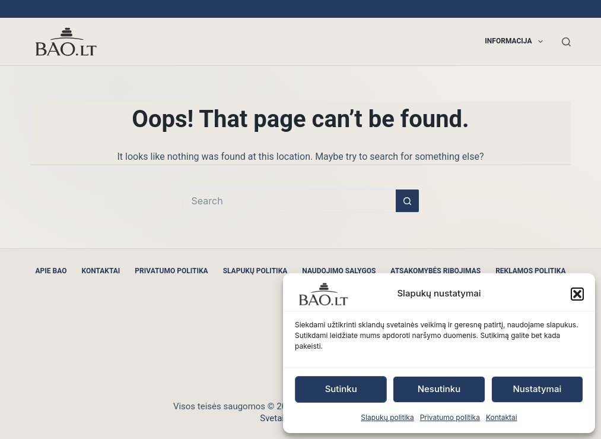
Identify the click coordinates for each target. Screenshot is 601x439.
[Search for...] (289, 201)
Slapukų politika (387, 417)
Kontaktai (501, 417)
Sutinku (341, 388)
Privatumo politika (450, 417)
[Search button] (407, 201)
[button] (577, 294)
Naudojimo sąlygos (339, 271)
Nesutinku (439, 388)
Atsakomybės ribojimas (435, 271)
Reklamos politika (530, 271)
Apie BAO (51, 271)
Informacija (516, 41)
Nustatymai (537, 388)
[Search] (566, 41)
